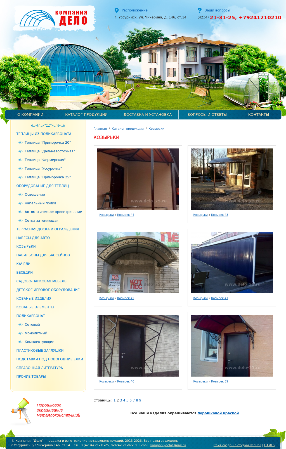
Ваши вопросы (217, 10)
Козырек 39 (219, 381)
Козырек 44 (125, 214)
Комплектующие (40, 342)
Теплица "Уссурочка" (43, 169)
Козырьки (26, 247)
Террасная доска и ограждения (47, 229)
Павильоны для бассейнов (43, 255)
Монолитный (36, 333)
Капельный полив (40, 203)
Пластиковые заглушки (40, 351)
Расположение (135, 10)
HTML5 (269, 445)
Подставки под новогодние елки (49, 359)
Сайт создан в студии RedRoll (237, 445)
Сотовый (32, 325)
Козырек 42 (125, 298)
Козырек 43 (219, 214)
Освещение (35, 195)
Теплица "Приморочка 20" (48, 143)
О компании (30, 114)
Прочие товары (31, 377)
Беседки (24, 273)
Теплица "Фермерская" (45, 160)
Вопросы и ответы (207, 114)
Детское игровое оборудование (48, 290)
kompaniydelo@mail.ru (168, 445)
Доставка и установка (148, 114)
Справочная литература (39, 368)
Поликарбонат (30, 316)
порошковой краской (218, 413)
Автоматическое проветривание (53, 212)
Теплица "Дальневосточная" (50, 151)
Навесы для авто (33, 238)
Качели (23, 264)
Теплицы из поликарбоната (44, 134)
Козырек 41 (219, 298)
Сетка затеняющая (41, 221)
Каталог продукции (86, 114)
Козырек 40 (125, 381)
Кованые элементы (35, 307)
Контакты (258, 114)
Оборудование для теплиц (42, 186)
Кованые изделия (33, 299)
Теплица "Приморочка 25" (48, 177)
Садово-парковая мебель (41, 281)
